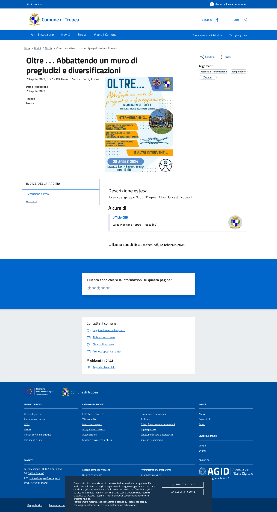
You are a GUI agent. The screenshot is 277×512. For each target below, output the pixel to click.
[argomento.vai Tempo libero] (239, 71)
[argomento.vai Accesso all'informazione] (214, 71)
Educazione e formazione (153, 414)
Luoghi (202, 446)
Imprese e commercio (152, 440)
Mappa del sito (34, 505)
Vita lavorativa (89, 419)
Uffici (27, 424)
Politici (27, 429)
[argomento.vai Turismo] (208, 77)
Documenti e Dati (33, 440)
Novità (37, 48)
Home (27, 48)
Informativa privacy (151, 475)
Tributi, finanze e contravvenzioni (158, 424)
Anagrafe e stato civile (93, 429)
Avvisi (202, 424)
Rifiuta (182, 484)
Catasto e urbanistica (93, 414)
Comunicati (205, 419)
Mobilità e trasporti (92, 424)
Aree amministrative (34, 419)
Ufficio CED (120, 217)
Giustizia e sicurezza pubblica (97, 440)
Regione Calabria (36, 4)
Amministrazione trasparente (156, 470)
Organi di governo (33, 414)
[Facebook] (215, 19)
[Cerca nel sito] (246, 19)
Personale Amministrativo (37, 435)
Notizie (48, 48)
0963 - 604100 (36, 473)
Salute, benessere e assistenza (157, 435)
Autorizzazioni (89, 435)
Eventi (202, 451)
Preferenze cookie (137, 502)
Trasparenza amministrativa (207, 35)
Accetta (183, 492)
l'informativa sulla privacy (123, 505)
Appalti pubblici (148, 429)
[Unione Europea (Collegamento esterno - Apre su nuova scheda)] (39, 392)
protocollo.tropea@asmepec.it (44, 478)
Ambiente (146, 419)
